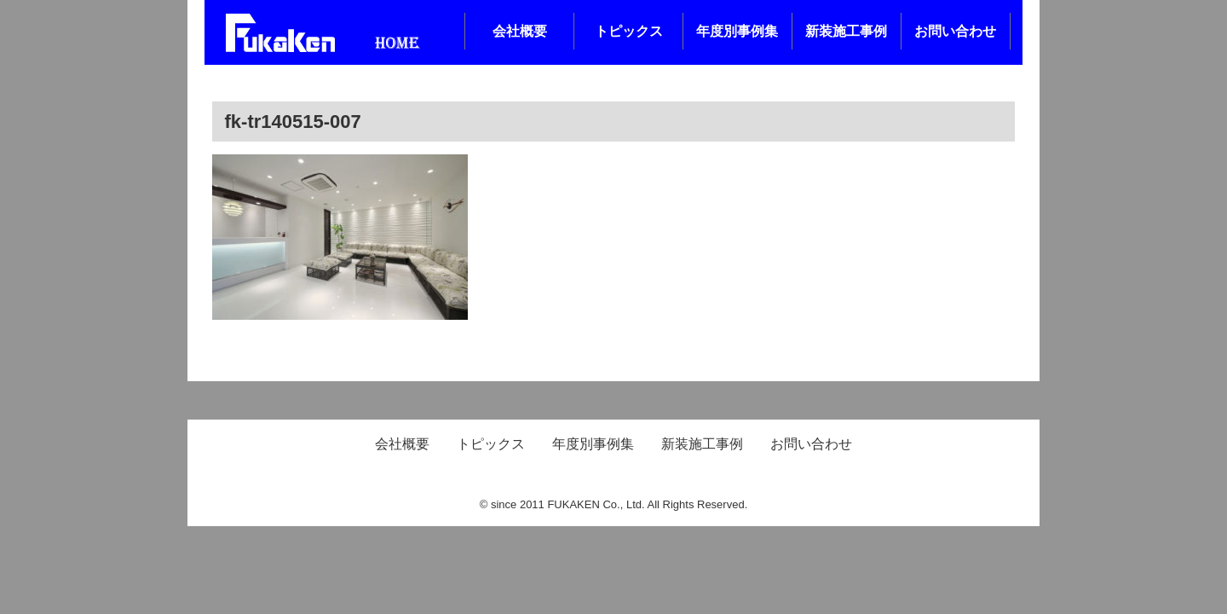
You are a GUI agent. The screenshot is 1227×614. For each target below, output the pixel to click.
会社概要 (520, 31)
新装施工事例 (846, 31)
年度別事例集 (737, 31)
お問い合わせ (955, 31)
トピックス (629, 31)
